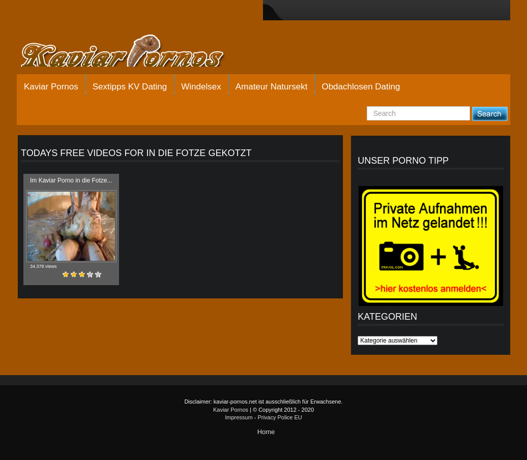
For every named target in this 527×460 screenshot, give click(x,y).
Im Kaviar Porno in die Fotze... (71, 180)
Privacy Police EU (279, 417)
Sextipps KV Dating (130, 86)
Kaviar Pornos (51, 86)
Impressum (238, 417)
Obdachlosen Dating (360, 86)
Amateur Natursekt (272, 86)
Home (266, 432)
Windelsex (201, 86)
